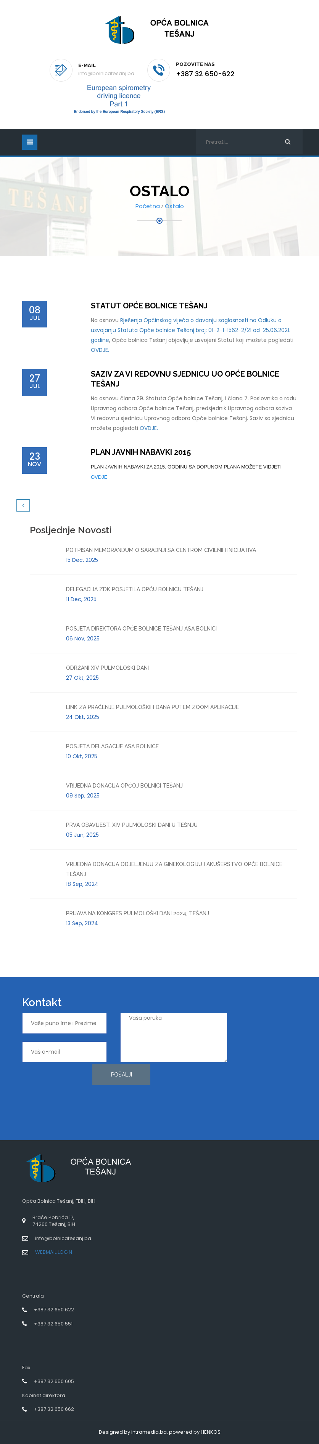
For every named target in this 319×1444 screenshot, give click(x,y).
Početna (147, 206)
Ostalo (174, 206)
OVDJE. (100, 350)
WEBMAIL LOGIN (53, 1252)
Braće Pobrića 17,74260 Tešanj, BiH (53, 1221)
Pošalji (121, 1075)
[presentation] (53, 1091)
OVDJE (99, 477)
